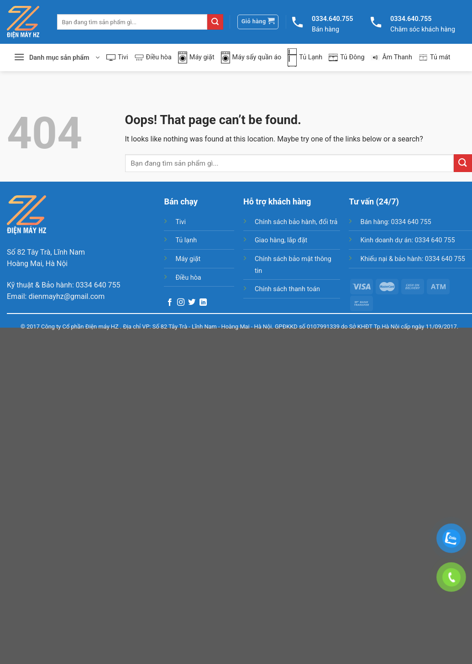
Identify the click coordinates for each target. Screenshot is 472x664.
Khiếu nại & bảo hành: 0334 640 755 (412, 259)
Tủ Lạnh (305, 57)
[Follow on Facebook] (169, 302)
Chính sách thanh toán (287, 289)
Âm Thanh (391, 57)
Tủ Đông (346, 57)
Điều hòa (153, 57)
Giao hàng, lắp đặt (281, 240)
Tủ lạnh (186, 240)
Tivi (117, 57)
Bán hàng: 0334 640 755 (395, 222)
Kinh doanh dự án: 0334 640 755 (407, 240)
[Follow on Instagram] (180, 302)
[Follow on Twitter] (191, 302)
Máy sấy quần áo (251, 58)
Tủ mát (435, 57)
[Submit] (215, 22)
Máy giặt (196, 58)
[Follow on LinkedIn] (203, 302)
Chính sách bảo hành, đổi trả (296, 222)
